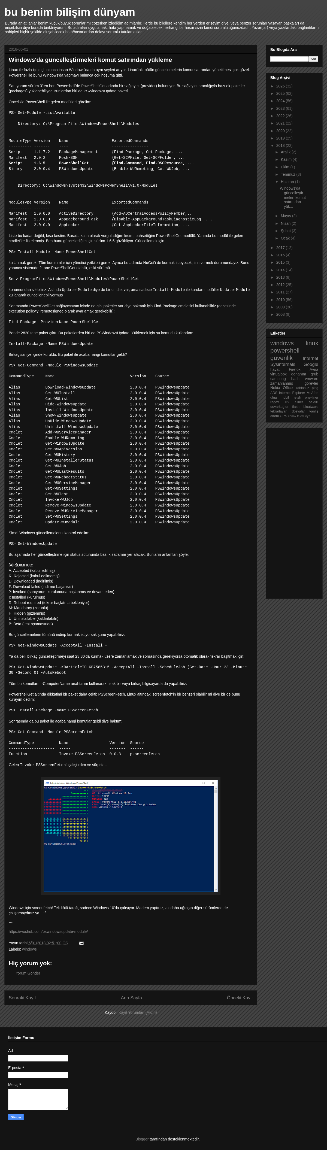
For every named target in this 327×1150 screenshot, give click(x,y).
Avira (314, 369)
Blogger (142, 1139)
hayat (275, 369)
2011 (281, 292)
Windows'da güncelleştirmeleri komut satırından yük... (293, 197)
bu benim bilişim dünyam (69, 12)
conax (292, 416)
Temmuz (288, 174)
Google (311, 364)
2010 (281, 300)
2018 (281, 145)
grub (314, 374)
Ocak (286, 238)
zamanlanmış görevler (294, 383)
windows (29, 949)
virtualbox (278, 374)
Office (288, 388)
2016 (281, 255)
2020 (281, 131)
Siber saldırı (307, 402)
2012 (281, 285)
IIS (287, 402)
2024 (281, 101)
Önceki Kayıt (240, 997)
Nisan (286, 223)
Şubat (286, 231)
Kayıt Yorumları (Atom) (138, 1012)
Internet (310, 358)
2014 (281, 270)
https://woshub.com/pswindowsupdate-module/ (48, 931)
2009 (281, 307)
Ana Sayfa (131, 997)
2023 (281, 108)
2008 (281, 314)
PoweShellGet (93, 86)
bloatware (310, 407)
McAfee (312, 393)
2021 (281, 123)
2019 (281, 138)
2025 (281, 93)
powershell (284, 350)
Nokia (275, 388)
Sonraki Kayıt (22, 997)
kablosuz (302, 388)
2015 (281, 262)
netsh (297, 397)
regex (274, 402)
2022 (281, 116)
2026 (281, 86)
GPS (283, 416)
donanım (298, 374)
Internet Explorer (292, 393)
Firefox (295, 369)
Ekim (285, 167)
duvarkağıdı (279, 407)
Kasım (287, 159)
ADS (273, 393)
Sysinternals (282, 364)
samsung (278, 379)
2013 (281, 277)
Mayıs (286, 216)
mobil (285, 397)
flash (295, 407)
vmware (311, 379)
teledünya (303, 416)
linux (312, 343)
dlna (273, 397)
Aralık (286, 152)
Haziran (288, 182)
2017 (281, 247)
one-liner (311, 397)
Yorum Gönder (28, 973)
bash (295, 379)
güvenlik (281, 357)
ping (315, 388)
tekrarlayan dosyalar (287, 411)
